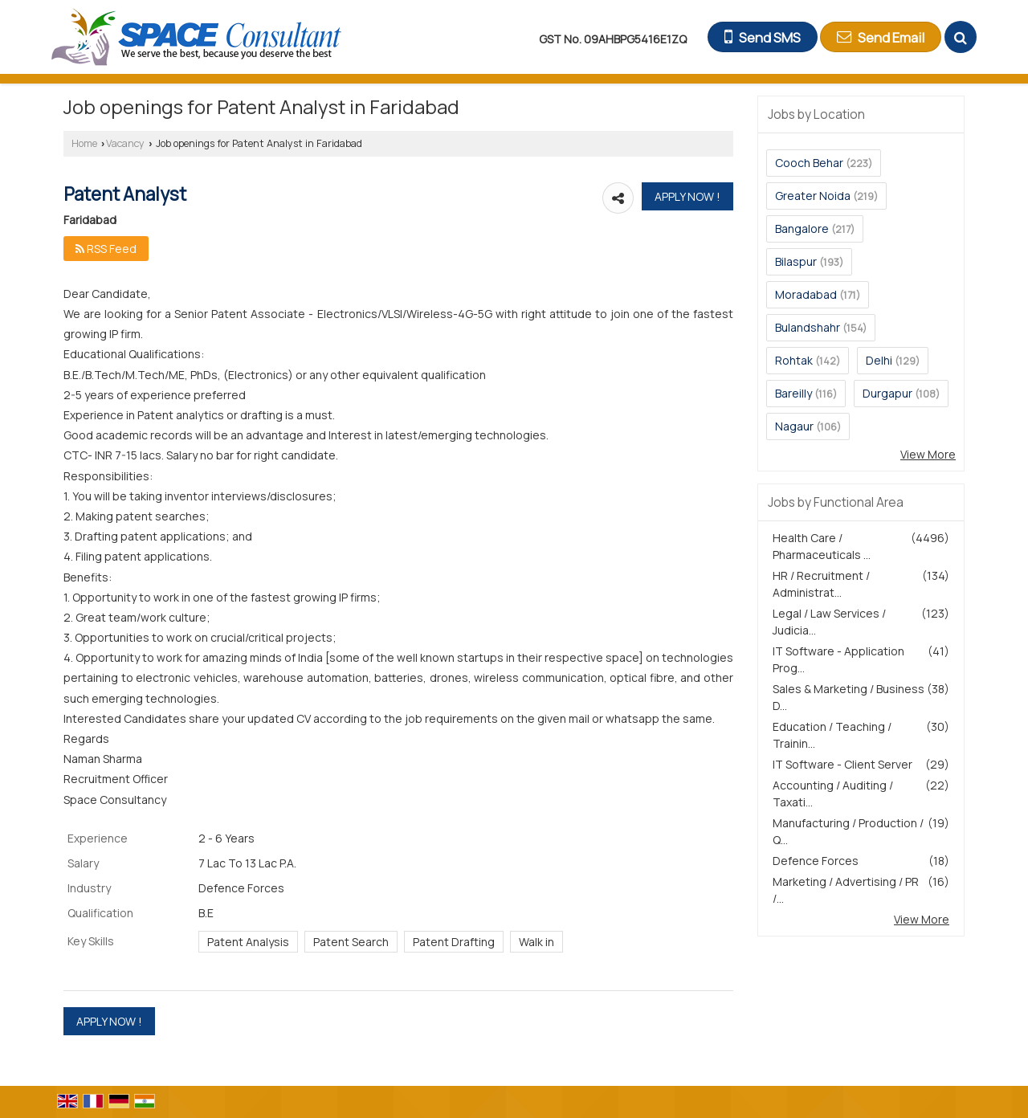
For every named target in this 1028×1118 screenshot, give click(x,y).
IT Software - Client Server (842, 764)
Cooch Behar (809, 162)
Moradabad (806, 294)
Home (84, 143)
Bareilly (793, 393)
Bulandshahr (807, 327)
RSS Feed (106, 248)
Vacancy (125, 143)
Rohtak (794, 360)
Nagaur (794, 426)
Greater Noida (813, 195)
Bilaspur (796, 261)
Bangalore (802, 228)
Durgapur (887, 393)
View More (928, 454)
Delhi (879, 360)
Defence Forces (816, 860)
